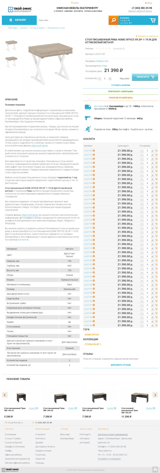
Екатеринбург (67, 438)
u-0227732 (88, 191)
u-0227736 (88, 208)
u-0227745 (88, 240)
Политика (40, 454)
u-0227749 (88, 256)
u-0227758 (88, 293)
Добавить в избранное (148, 36)
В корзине (124, 18)
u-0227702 (88, 151)
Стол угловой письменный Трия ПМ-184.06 (129, 410)
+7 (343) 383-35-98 (142, 8)
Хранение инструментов (17, 459)
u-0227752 (88, 269)
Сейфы (8, 450)
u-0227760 (88, 301)
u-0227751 (88, 265)
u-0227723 (88, 159)
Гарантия (40, 459)
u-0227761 (88, 305)
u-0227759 (88, 297)
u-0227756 (88, 285)
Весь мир (65, 434)
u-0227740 (88, 224)
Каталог (24, 28)
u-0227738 (88, 216)
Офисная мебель (13, 454)
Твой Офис (13, 28)
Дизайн (39, 442)
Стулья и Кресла (13, 442)
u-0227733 (88, 195)
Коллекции (10, 434)
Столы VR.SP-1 (93, 344)
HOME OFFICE (92, 334)
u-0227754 (88, 277)
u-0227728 (88, 175)
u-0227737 (88, 212)
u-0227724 (88, 163)
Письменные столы (56, 28)
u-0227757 (88, 289)
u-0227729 (88, 179)
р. (130, 23)
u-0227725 (88, 167)
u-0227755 (88, 281)
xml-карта (85, 438)
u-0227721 (88, 155)
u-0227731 (88, 187)
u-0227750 (88, 260)
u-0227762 (88, 309)
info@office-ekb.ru (15, 423)
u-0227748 (88, 252)
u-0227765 (88, 321)
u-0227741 (88, 228)
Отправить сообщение (109, 459)
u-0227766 (88, 325)
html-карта (85, 434)
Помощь (39, 463)
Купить (32, 408)
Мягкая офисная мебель (17, 463)
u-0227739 (88, 220)
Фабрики (68, 11)
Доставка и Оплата (45, 446)
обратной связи (39, 145)
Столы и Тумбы (38, 28)
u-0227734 (88, 200)
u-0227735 (88, 204)
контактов (23, 239)
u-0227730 (88, 183)
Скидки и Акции (43, 450)
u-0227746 (88, 244)
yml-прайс (85, 442)
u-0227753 (88, 273)
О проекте (58, 11)
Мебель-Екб (102, 61)
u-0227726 (88, 171)
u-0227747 (88, 248)
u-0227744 (88, 236)
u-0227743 (88, 232)
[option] (50, 63)
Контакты (78, 11)
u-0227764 (88, 317)
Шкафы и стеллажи (15, 446)
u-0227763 (88, 313)
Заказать (145, 77)
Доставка (99, 106)
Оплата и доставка (93, 11)
